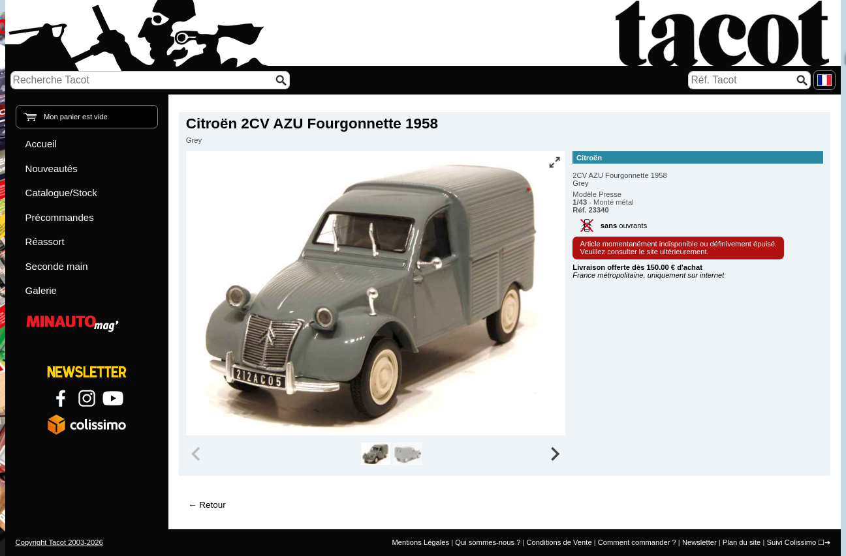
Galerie (41, 290)
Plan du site (741, 542)
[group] (375, 454)
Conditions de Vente (558, 542)
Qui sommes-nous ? (487, 542)
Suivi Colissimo (791, 542)
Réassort (45, 241)
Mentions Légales (420, 542)
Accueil (41, 143)
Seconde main (56, 266)
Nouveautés (51, 168)
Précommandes (59, 217)
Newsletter (699, 542)
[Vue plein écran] (554, 162)
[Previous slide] (197, 454)
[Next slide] (555, 454)
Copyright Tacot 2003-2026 (59, 542)
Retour (212, 505)
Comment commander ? (637, 542)
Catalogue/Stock (61, 192)
